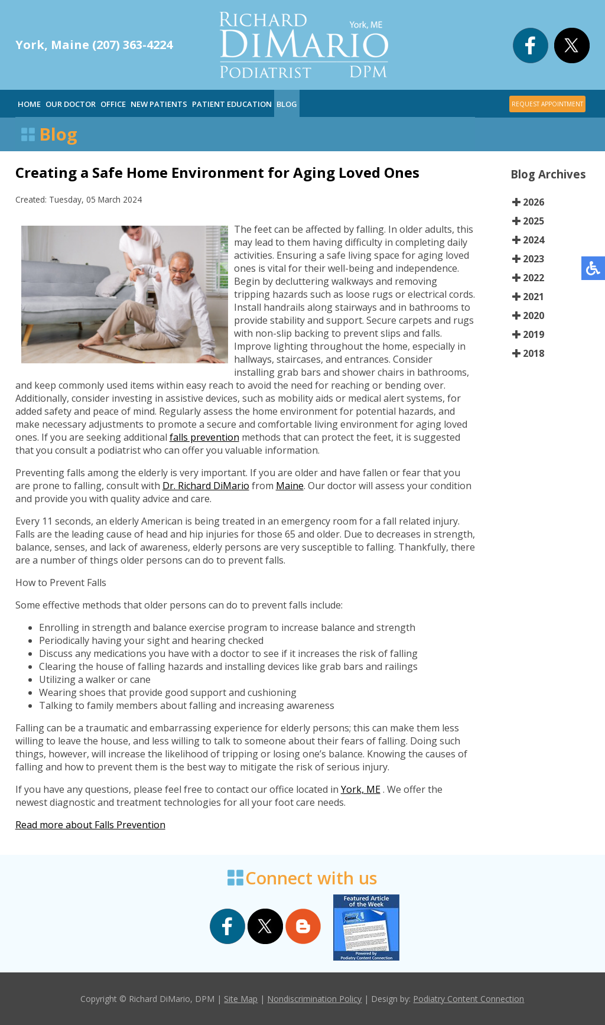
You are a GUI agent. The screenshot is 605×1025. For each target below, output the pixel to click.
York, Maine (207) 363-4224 (94, 45)
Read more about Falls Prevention (90, 824)
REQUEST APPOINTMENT (547, 104)
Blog (287, 104)
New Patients (159, 104)
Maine (290, 485)
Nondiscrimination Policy (314, 998)
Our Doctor (70, 104)
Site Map (241, 998)
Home (29, 104)
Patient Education (232, 104)
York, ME (360, 789)
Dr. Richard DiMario (205, 485)
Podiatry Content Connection (468, 998)
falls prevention (204, 437)
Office (113, 104)
